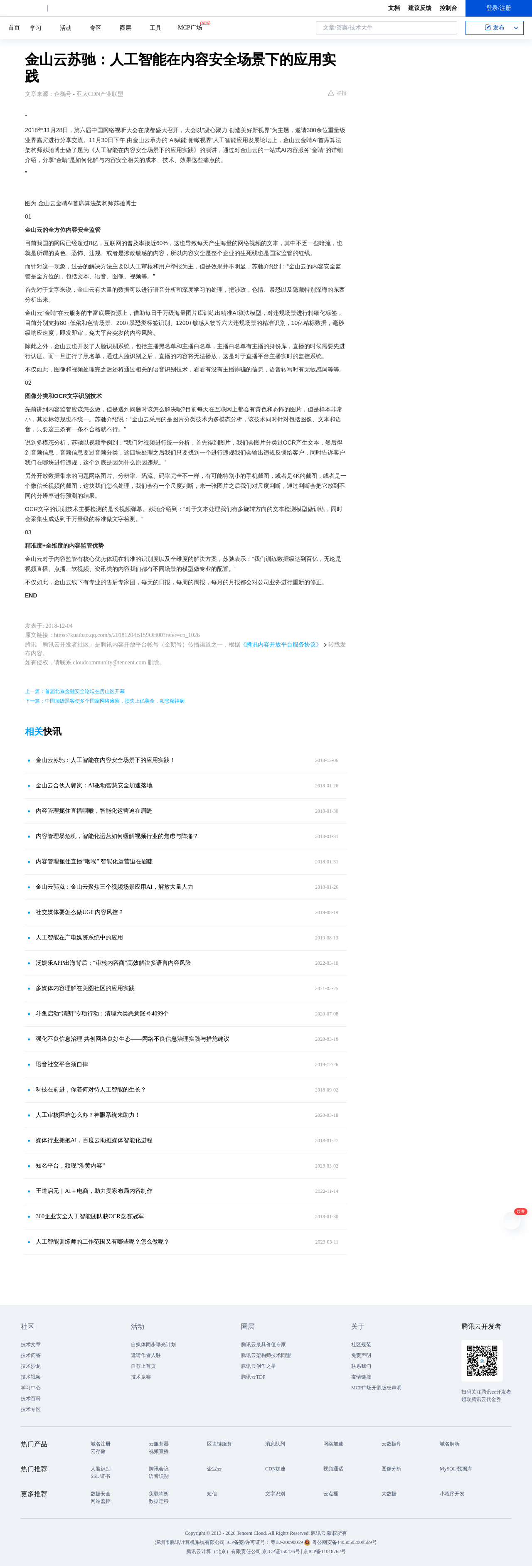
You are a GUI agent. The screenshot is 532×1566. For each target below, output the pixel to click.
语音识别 (159, 1476)
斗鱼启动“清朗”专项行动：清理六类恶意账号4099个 (102, 1013)
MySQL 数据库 (456, 1469)
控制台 (448, 8)
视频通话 (333, 1469)
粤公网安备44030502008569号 (344, 1542)
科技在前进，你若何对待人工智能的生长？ (91, 1090)
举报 (337, 93)
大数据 (389, 1494)
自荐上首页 (143, 1366)
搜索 (448, 28)
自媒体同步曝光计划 (153, 1344)
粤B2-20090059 (287, 1542)
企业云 (214, 1469)
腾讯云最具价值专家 (263, 1344)
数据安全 (101, 1494)
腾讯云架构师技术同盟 (266, 1355)
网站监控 (101, 1501)
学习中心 (31, 1388)
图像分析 (391, 1469)
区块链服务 (219, 1444)
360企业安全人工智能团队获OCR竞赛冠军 (90, 1216)
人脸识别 (101, 1469)
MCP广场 (190, 27)
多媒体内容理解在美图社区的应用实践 (85, 988)
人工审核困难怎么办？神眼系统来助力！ (88, 1115)
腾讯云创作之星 (258, 1366)
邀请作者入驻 (146, 1355)
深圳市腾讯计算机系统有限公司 (190, 1542)
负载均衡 (159, 1494)
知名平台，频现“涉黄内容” (70, 1166)
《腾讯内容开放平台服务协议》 (281, 645)
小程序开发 (452, 1494)
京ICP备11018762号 (324, 1551)
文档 (394, 8)
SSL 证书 (100, 1476)
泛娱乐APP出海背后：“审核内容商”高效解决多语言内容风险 (113, 963)
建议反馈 (419, 8)
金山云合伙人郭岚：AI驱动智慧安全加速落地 (94, 785)
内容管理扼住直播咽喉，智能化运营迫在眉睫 (94, 811)
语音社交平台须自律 (62, 1064)
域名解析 (450, 1444)
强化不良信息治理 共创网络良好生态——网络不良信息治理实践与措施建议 (132, 1039)
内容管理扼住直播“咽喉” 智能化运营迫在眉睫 (94, 861)
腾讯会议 (159, 1469)
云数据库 (391, 1444)
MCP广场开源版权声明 (376, 1388)
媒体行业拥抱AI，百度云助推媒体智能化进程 (94, 1140)
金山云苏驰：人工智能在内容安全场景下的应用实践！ (105, 760)
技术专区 (31, 1409)
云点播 (330, 1494)
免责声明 (361, 1355)
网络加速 (333, 1444)
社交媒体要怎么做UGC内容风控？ (80, 912)
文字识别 (275, 1494)
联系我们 (361, 1366)
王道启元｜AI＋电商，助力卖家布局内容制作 (94, 1191)
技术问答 (31, 1355)
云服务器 (159, 1444)
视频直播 (159, 1451)
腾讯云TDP (253, 1377)
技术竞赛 (141, 1377)
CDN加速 (275, 1469)
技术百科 (31, 1398)
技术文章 (31, 1344)
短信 (212, 1494)
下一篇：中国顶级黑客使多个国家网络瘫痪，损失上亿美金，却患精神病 (105, 701)
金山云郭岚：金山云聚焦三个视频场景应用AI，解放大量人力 (114, 887)
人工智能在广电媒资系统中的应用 (79, 937)
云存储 (98, 1451)
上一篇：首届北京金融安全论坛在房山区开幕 (75, 691)
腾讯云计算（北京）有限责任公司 (223, 1551)
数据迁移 (159, 1501)
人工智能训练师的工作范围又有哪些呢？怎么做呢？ (103, 1242)
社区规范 (361, 1344)
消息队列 (275, 1444)
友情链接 (361, 1377)
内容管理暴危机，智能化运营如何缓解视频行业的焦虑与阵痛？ (117, 836)
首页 (14, 28)
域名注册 (101, 1444)
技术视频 (31, 1377)
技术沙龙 (31, 1366)
